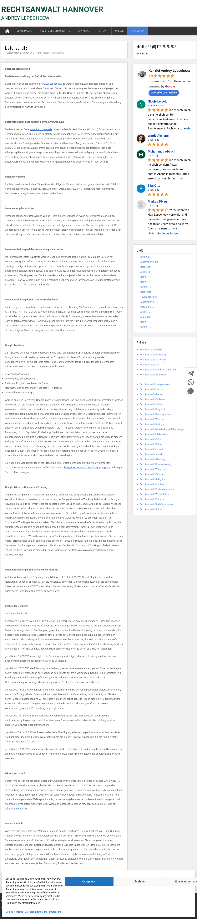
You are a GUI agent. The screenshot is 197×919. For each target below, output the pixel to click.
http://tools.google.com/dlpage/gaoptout (87, 467)
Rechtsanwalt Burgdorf (152, 409)
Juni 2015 (145, 316)
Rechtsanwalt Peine (151, 444)
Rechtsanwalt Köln (150, 364)
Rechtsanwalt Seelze (151, 394)
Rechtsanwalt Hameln (152, 449)
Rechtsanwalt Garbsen (152, 399)
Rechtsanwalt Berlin (151, 349)
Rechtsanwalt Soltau (151, 509)
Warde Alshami (158, 136)
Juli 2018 (145, 271)
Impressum (55, 912)
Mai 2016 (145, 281)
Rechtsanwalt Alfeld (151, 454)
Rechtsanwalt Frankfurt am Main (158, 369)
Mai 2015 (145, 321)
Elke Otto (154, 186)
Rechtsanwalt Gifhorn (152, 474)
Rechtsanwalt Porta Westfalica (157, 489)
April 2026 (145, 256)
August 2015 (147, 306)
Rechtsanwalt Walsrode (153, 469)
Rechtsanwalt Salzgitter (153, 479)
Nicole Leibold (158, 101)
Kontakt (103, 30)
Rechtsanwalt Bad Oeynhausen (157, 504)
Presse (119, 30)
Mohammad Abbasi (161, 151)
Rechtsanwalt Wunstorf (153, 419)
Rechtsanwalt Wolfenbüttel (154, 494)
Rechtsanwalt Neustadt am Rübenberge (162, 429)
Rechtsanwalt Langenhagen (155, 384)
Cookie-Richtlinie (14, 912)
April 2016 (145, 286)
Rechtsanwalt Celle (150, 439)
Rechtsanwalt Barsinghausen (156, 414)
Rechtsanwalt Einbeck (152, 499)
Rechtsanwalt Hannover (153, 374)
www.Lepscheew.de (54, 83)
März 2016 (146, 291)
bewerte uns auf (164, 92)
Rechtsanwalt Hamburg (153, 354)
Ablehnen (139, 881)
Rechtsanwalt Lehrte (151, 404)
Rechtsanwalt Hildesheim (154, 434)
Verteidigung (25, 30)
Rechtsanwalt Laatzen (152, 389)
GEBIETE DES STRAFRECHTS (55, 30)
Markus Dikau (157, 201)
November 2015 (148, 296)
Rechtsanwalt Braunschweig (155, 464)
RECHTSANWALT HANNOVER (52, 9)
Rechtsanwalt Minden (152, 484)
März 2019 (146, 266)
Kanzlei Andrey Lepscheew (169, 70)
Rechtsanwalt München (153, 359)
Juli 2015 (145, 311)
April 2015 (145, 326)
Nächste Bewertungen (164, 233)
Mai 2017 (145, 276)
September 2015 (149, 301)
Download (84, 30)
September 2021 (149, 261)
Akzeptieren (89, 881)
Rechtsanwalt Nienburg (152, 459)
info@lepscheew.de (16, 808)
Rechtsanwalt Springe (152, 424)
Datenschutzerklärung (36, 912)
